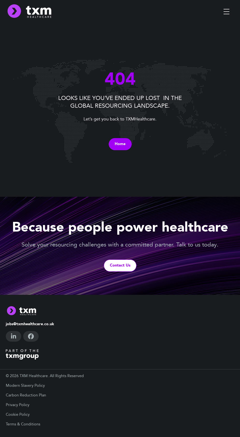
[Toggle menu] (226, 11)
